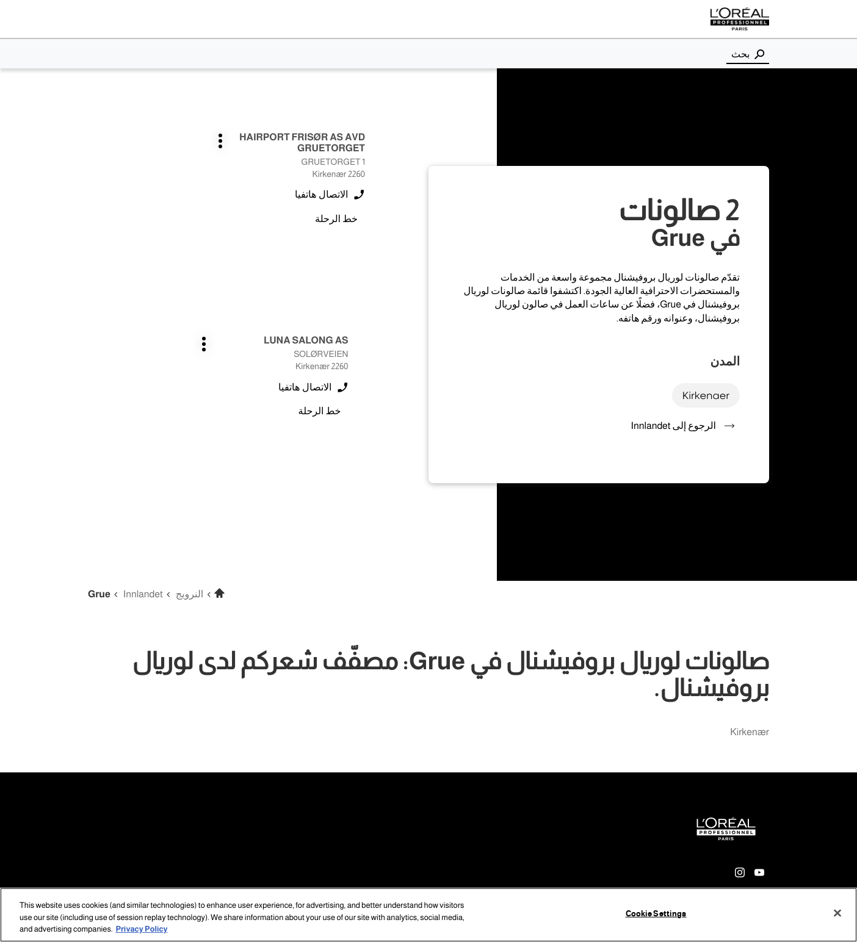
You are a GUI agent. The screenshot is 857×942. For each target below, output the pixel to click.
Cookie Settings (656, 913)
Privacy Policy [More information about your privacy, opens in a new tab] (141, 929)
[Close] (837, 912)
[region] (428, 915)
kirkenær (749, 732)
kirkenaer (705, 395)
